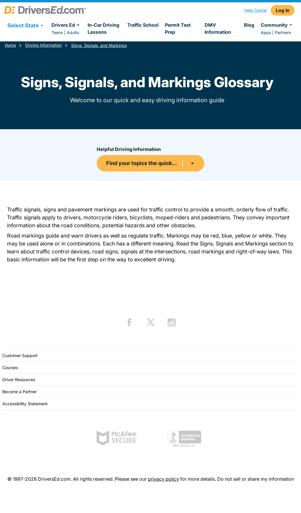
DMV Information (218, 28)
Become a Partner (19, 391)
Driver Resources (18, 379)
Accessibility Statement (25, 403)
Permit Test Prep (178, 28)
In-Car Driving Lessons (103, 28)
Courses (10, 367)
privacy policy (163, 479)
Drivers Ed (66, 24)
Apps (266, 32)
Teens (57, 32)
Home (10, 45)
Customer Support (20, 355)
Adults (73, 32)
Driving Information (43, 45)
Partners (283, 32)
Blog (249, 25)
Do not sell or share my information (255, 479)
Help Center (255, 10)
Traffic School (142, 25)
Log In (283, 10)
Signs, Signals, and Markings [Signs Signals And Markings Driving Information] (99, 45)
